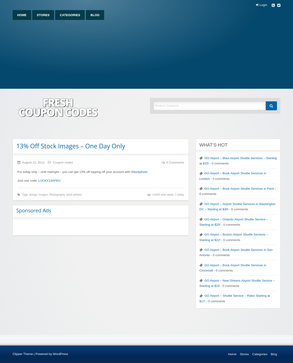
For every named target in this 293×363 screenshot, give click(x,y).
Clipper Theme (23, 354)
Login (261, 5)
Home (22, 15)
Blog (94, 15)
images (43, 194)
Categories (70, 15)
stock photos (73, 194)
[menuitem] (22, 15)
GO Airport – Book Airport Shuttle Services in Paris (239, 188)
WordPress (60, 354)
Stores (43, 15)
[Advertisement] (146, 54)
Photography (57, 194)
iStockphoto (139, 172)
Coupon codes (63, 162)
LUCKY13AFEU (49, 180)
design (33, 194)
